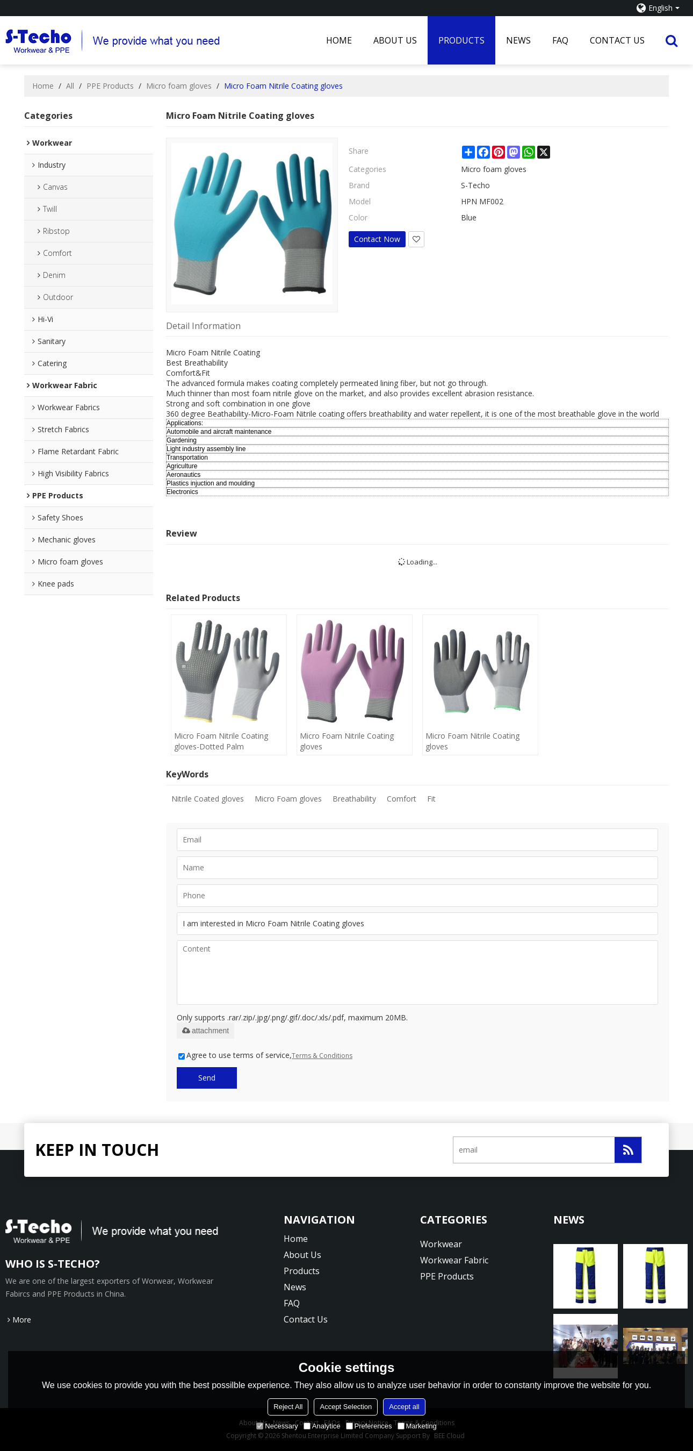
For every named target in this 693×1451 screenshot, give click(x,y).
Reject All (287, 1407)
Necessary (277, 1426)
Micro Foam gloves (288, 799)
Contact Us (617, 40)
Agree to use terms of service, (265, 1055)
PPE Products (110, 86)
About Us (395, 40)
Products (461, 40)
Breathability (354, 799)
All (70, 86)
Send (206, 1078)
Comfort (401, 799)
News (518, 40)
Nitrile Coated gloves (207, 799)
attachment (205, 1030)
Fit (431, 799)
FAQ (560, 40)
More (21, 1319)
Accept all (404, 1407)
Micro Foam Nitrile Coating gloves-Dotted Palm (221, 741)
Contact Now (377, 239)
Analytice (322, 1426)
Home (339, 40)
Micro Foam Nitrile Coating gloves (347, 741)
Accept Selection (346, 1407)
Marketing (417, 1426)
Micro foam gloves (179, 86)
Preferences (369, 1426)
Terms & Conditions (322, 1055)
